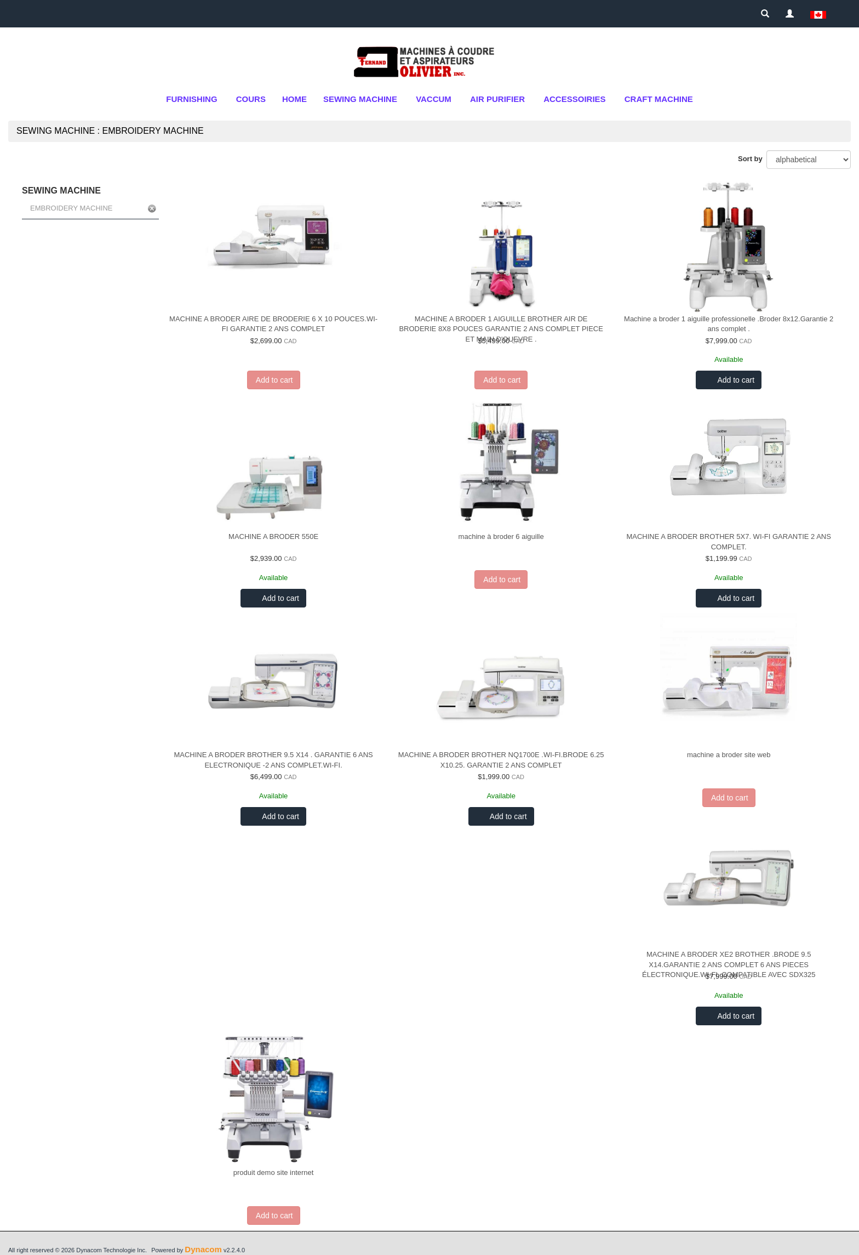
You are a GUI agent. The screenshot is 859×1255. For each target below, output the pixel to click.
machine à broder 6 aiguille (501, 536)
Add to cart (734, 380)
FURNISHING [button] (191, 99)
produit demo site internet (273, 1172)
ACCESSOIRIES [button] (574, 99)
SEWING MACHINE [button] (360, 99)
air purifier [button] (497, 99)
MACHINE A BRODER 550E (273, 536)
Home (294, 99)
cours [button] (251, 99)
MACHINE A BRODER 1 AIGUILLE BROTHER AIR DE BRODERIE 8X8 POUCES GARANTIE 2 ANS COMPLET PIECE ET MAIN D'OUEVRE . (501, 329)
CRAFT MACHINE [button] (659, 99)
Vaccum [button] (433, 99)
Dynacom (203, 1249)
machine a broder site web (728, 755)
